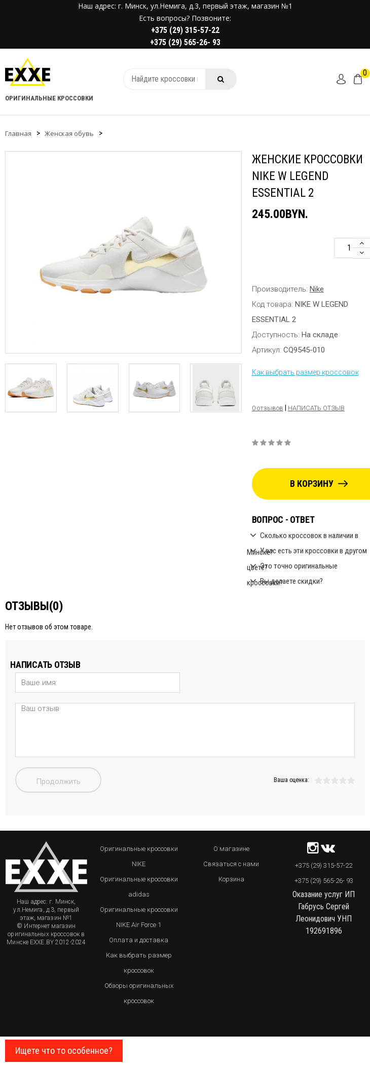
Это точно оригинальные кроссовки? (292, 567)
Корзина (231, 879)
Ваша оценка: (291, 780)
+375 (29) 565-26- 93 (185, 42)
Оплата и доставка (138, 940)
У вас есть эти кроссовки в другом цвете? (307, 552)
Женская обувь (69, 133)
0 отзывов (267, 408)
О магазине (231, 848)
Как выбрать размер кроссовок (305, 372)
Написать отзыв (316, 408)
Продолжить (58, 781)
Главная (18, 133)
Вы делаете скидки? (291, 581)
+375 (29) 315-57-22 (185, 30)
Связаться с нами (231, 864)
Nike (317, 289)
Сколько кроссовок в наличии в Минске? (302, 537)
